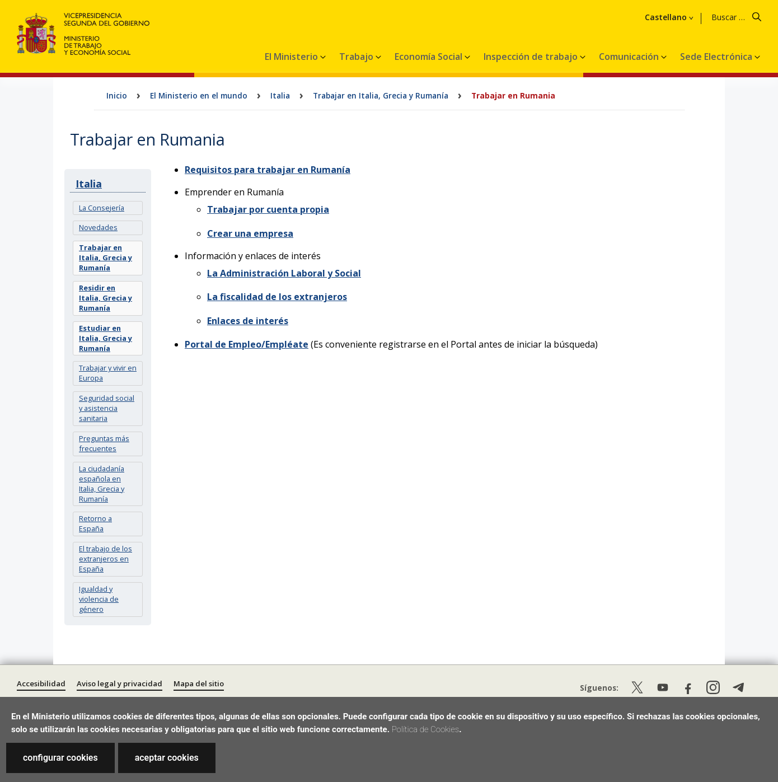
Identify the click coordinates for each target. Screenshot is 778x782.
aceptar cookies (167, 757)
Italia (280, 95)
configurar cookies (60, 757)
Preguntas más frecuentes (104, 443)
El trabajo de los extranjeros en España (105, 559)
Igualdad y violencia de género (99, 599)
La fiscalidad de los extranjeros (277, 297)
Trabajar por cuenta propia (268, 209)
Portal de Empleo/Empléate (246, 344)
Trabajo (357, 56)
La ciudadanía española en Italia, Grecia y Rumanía (101, 483)
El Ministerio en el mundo (198, 95)
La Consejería (101, 208)
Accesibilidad (41, 683)
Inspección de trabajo (532, 56)
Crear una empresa (250, 233)
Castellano (666, 17)
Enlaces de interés (247, 321)
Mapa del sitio (199, 683)
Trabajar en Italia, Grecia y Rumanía (380, 95)
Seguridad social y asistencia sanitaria (106, 408)
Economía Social (430, 56)
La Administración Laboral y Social (284, 273)
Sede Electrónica (717, 56)
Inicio (116, 95)
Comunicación (630, 56)
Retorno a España (95, 523)
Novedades (98, 227)
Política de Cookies (426, 729)
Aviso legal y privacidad (119, 683)
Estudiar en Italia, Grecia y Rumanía (105, 338)
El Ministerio (292, 56)
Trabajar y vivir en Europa (108, 373)
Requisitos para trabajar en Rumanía (267, 169)
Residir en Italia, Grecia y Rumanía (105, 298)
